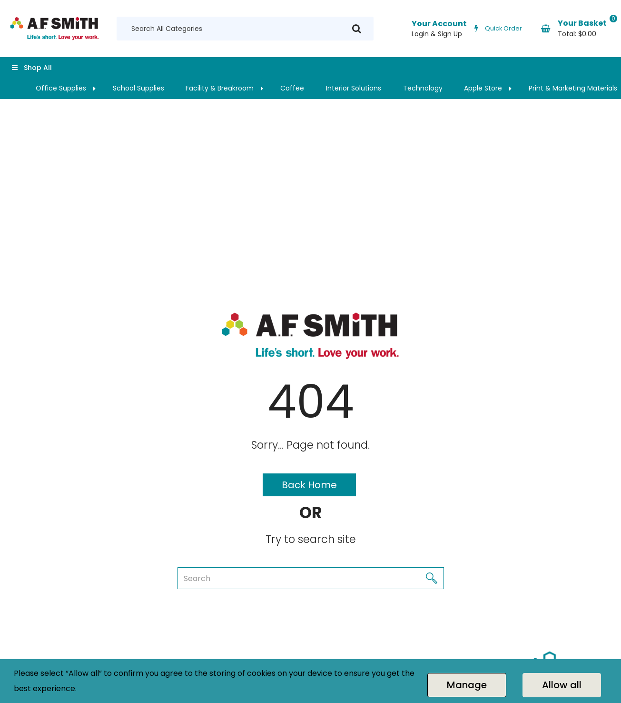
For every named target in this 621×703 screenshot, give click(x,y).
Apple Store (483, 88)
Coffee (292, 88)
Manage (467, 685)
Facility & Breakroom (220, 88)
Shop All (38, 67)
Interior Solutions (353, 88)
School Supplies (138, 88)
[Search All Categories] (245, 28)
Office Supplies (61, 88)
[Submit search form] (356, 28)
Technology (423, 88)
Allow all (562, 685)
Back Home (309, 485)
